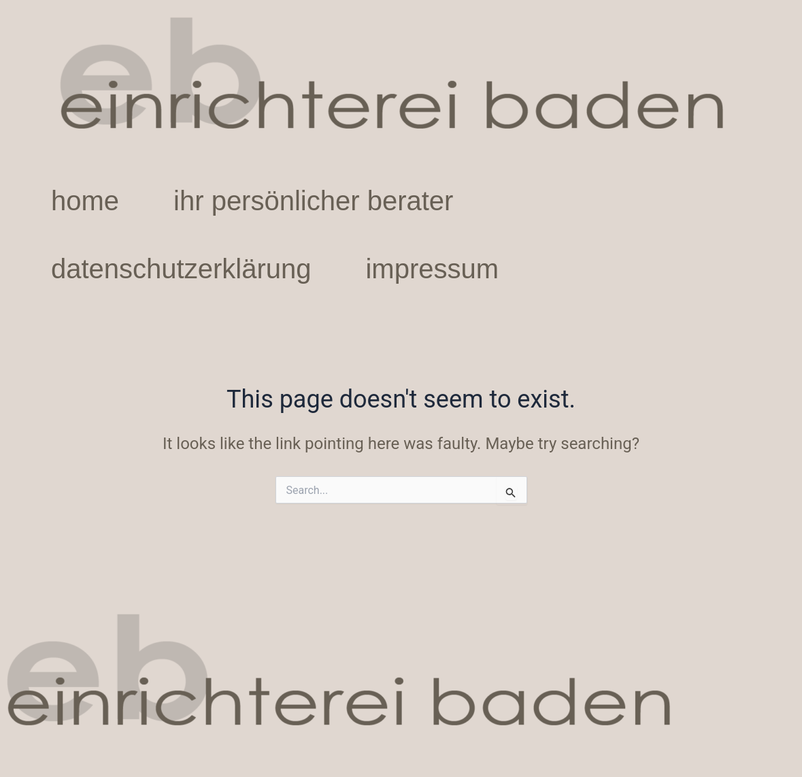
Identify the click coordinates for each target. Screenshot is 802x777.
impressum (432, 269)
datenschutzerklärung (181, 269)
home (85, 201)
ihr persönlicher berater (313, 201)
